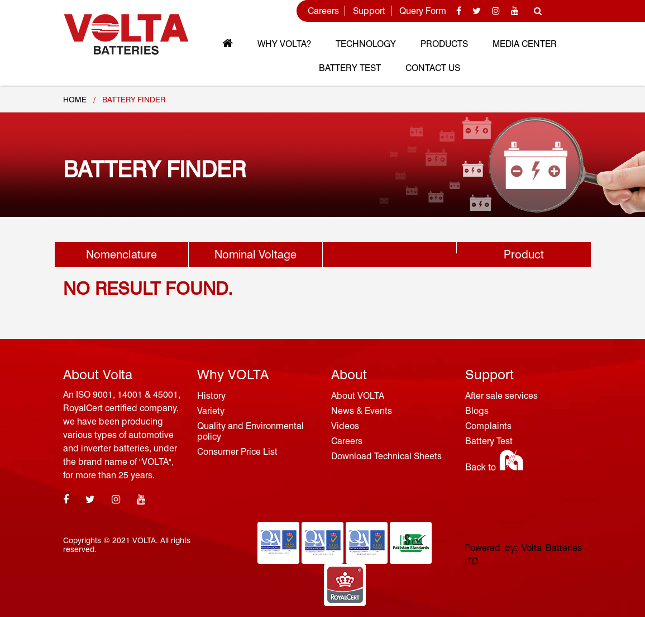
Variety (210, 411)
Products (444, 44)
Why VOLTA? (284, 44)
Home (75, 99)
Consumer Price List (237, 451)
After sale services (501, 395)
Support (369, 11)
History (211, 395)
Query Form (422, 11)
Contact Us (432, 68)
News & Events (361, 411)
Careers (323, 11)
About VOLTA (357, 395)
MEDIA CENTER (525, 44)
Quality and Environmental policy (250, 431)
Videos (345, 426)
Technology (366, 44)
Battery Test (350, 68)
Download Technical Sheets (386, 456)
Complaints (488, 426)
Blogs (477, 411)
